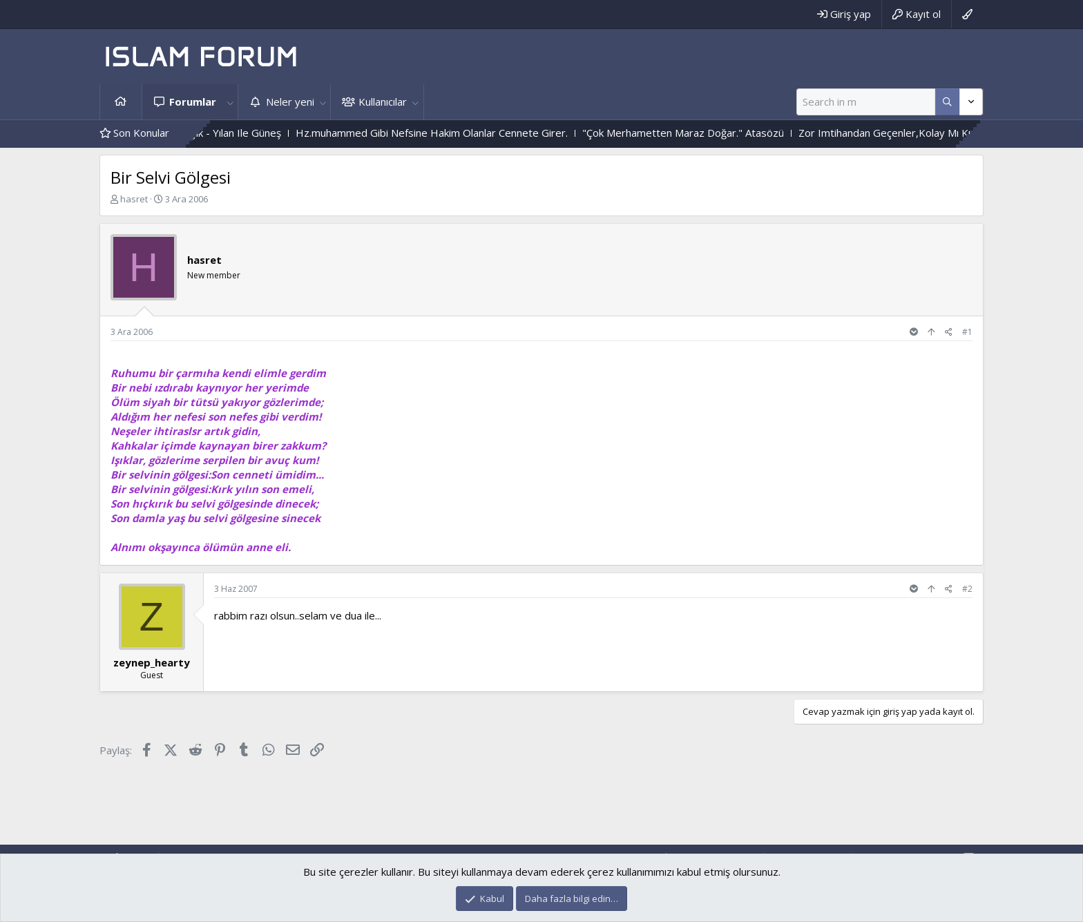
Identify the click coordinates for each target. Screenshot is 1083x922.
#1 (967, 332)
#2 (967, 589)
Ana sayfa (121, 101)
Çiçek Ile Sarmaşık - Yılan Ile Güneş (214, 133)
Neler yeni (290, 101)
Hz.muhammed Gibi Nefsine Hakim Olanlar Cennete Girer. (445, 133)
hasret (134, 199)
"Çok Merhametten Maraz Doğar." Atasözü (697, 133)
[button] (230, 101)
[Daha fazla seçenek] (947, 101)
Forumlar (192, 101)
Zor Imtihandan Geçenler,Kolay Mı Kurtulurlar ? (922, 133)
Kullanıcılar (382, 101)
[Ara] (865, 101)
